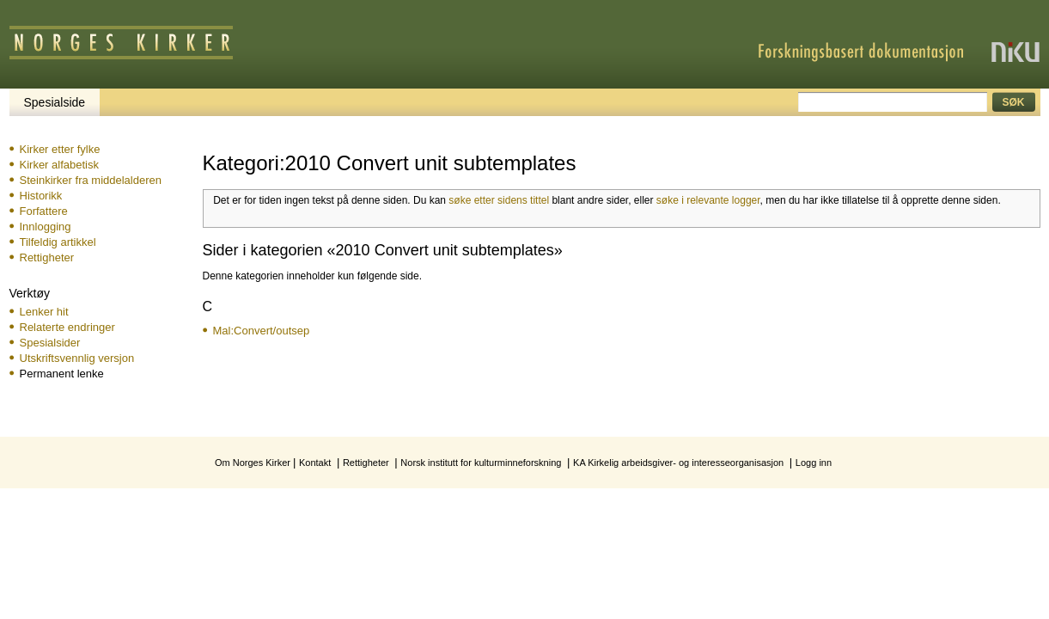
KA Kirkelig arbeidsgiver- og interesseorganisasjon (678, 462)
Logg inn (814, 462)
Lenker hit (44, 311)
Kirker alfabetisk (59, 164)
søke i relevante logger (708, 200)
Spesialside (55, 102)
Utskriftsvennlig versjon (77, 358)
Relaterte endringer (67, 327)
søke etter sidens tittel (498, 200)
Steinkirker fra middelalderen (91, 180)
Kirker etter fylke (60, 149)
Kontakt (315, 462)
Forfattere (44, 211)
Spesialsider (50, 342)
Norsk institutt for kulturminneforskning (480, 462)
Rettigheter (47, 257)
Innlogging (45, 226)
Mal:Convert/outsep (261, 330)
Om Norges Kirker (252, 462)
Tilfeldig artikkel (58, 242)
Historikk (41, 195)
